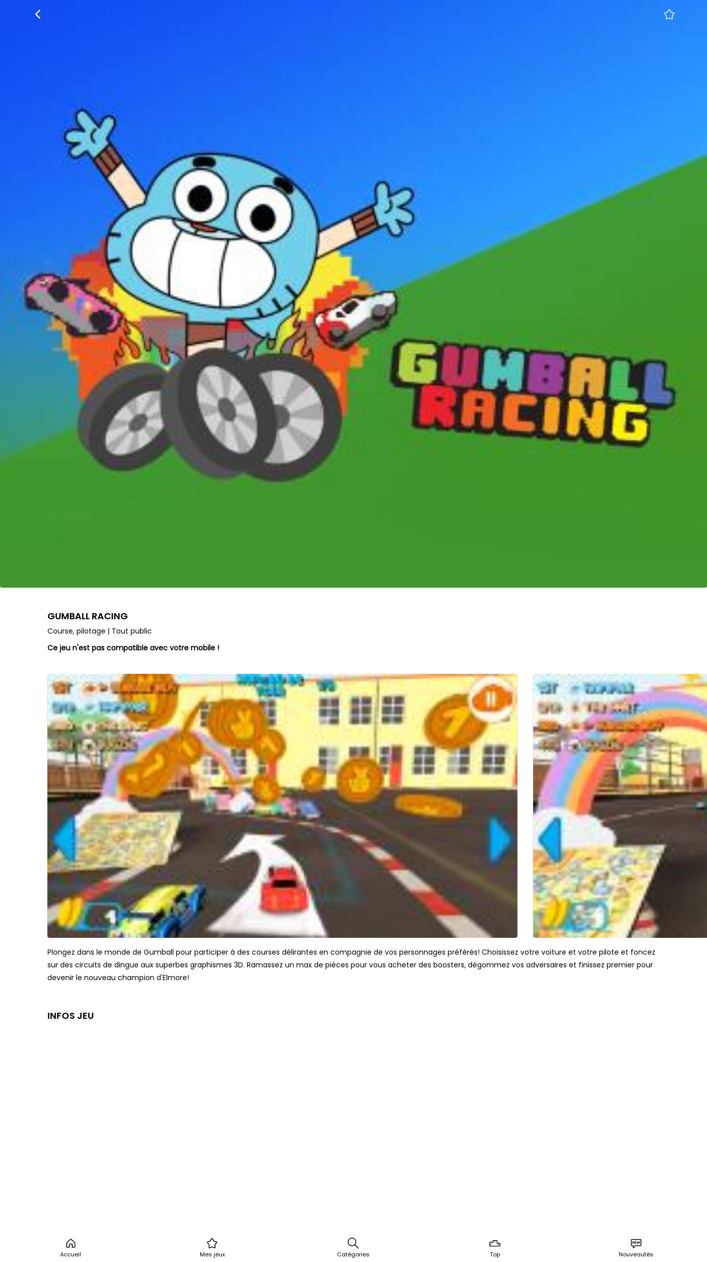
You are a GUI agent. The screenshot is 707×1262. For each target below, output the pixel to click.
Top (495, 1247)
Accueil (70, 1247)
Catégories (353, 1247)
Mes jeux (212, 1247)
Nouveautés (636, 1247)
